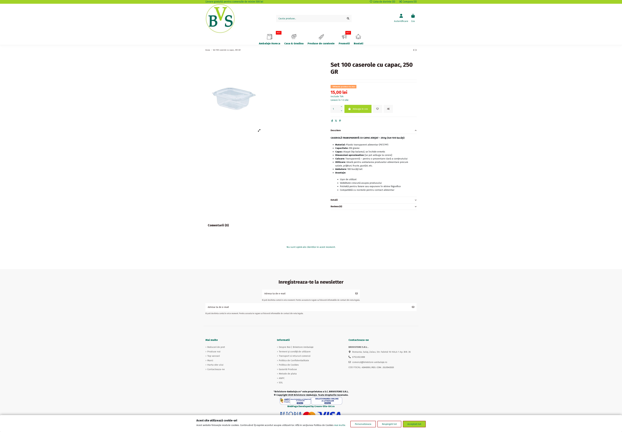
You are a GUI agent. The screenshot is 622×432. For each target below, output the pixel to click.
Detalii (374, 200)
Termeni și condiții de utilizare (295, 351)
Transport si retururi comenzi (294, 356)
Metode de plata (288, 373)
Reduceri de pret (216, 347)
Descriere (374, 130)
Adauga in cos (358, 108)
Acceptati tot (414, 424)
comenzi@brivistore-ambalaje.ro (369, 362)
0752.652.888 (358, 357)
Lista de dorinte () (382, 1)
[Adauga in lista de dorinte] (377, 109)
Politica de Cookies (289, 364)
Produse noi (213, 351)
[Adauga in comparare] (388, 109)
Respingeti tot (389, 424)
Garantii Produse (288, 369)
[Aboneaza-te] (356, 294)
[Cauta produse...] (348, 18)
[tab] (374, 130)
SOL (281, 382)
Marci (210, 360)
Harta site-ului (215, 364)
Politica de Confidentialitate (294, 360)
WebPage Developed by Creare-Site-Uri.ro (311, 406)
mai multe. (340, 425)
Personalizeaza (363, 424)
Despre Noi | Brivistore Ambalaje (296, 347)
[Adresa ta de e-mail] (307, 294)
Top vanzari (213, 356)
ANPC (282, 378)
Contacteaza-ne (216, 369)
